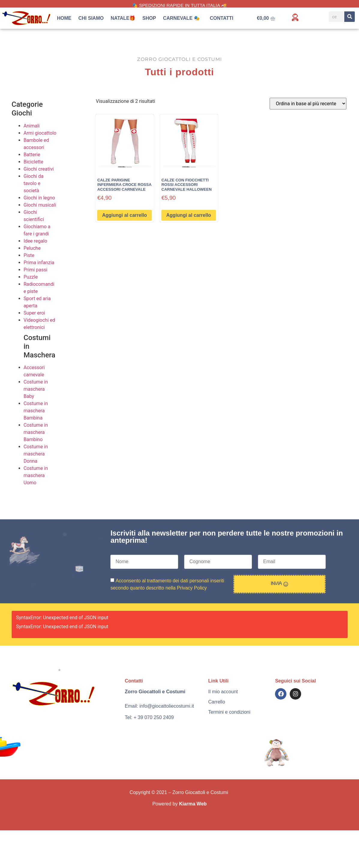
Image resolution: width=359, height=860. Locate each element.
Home (64, 18)
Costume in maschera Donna (36, 454)
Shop (149, 18)
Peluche (32, 248)
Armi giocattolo (40, 133)
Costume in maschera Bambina (36, 411)
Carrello (216, 701)
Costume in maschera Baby (36, 389)
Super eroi (34, 313)
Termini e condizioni (229, 712)
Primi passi (35, 270)
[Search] (349, 16)
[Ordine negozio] (308, 103)
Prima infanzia (39, 262)
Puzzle (31, 277)
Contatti (222, 18)
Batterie (32, 154)
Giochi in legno (39, 198)
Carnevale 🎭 (183, 18)
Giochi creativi (39, 169)
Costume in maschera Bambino (36, 432)
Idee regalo (35, 241)
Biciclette (33, 162)
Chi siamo (90, 18)
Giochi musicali (40, 205)
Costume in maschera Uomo (36, 475)
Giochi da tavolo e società (34, 183)
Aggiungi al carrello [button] (124, 215)
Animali (32, 126)
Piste (29, 255)
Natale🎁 (123, 18)
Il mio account (223, 691)
